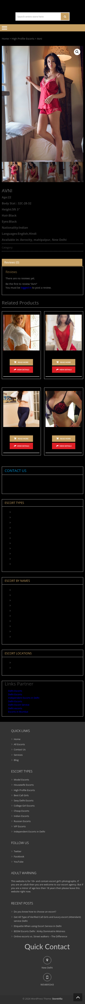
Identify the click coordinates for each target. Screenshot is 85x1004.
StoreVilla (57, 998)
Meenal (16, 610)
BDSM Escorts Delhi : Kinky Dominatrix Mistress (39, 931)
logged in (26, 287)
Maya (15, 605)
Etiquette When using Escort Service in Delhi (38, 926)
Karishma (63, 354)
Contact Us (20, 749)
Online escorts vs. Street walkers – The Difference (40, 936)
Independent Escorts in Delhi (27, 564)
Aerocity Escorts (20, 662)
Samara (16, 636)
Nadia (15, 615)
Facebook (19, 856)
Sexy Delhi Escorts (22, 533)
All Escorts (19, 744)
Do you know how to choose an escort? (35, 911)
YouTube (18, 861)
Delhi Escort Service (18, 704)
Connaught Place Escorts (25, 667)
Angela (21, 354)
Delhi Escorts (15, 690)
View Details (23, 369)
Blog (16, 760)
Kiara (15, 595)
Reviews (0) (11, 262)
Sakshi (15, 631)
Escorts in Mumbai (18, 711)
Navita (15, 626)
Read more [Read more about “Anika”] (65, 439)
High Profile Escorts (23, 38)
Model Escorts (19, 512)
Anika (64, 430)
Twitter (17, 851)
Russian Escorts (20, 553)
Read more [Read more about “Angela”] (23, 362)
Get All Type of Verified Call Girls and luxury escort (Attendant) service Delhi (47, 918)
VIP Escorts (18, 558)
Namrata (21, 430)
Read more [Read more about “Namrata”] (23, 439)
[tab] (42, 262)
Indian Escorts (19, 548)
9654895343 (28, 482)
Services (18, 754)
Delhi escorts (15, 708)
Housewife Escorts (22, 517)
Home (5, 38)
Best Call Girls (19, 527)
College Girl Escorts (22, 538)
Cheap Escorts (19, 543)
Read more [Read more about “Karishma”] (65, 362)
